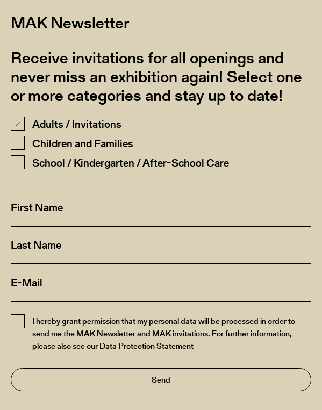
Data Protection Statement (146, 345)
